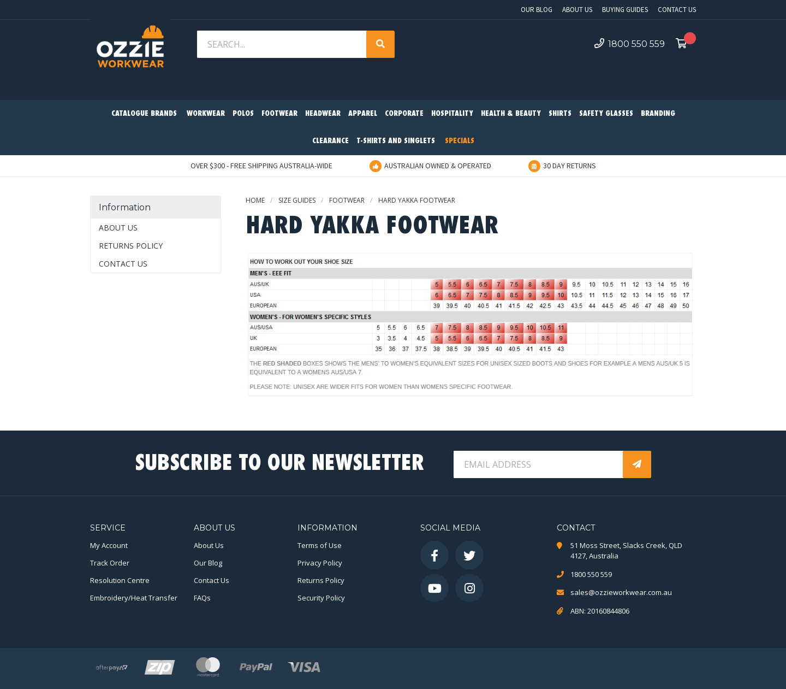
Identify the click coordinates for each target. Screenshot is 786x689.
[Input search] (282, 44)
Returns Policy (131, 245)
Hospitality (452, 113)
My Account (109, 545)
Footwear (279, 113)
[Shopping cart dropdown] (684, 44)
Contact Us (677, 9)
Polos (243, 113)
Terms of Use (319, 545)
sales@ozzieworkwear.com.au (621, 592)
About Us (577, 9)
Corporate (404, 113)
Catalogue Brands (144, 113)
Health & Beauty (511, 113)
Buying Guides (625, 9)
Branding (658, 113)
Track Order (109, 563)
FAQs (202, 598)
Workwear (206, 113)
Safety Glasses (606, 113)
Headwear (323, 113)
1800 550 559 (629, 43)
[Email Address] (539, 464)
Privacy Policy (319, 563)
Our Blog (536, 9)
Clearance (330, 141)
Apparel (362, 113)
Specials (459, 141)
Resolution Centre (120, 580)
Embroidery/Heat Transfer (133, 598)
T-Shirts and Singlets (395, 141)
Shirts (560, 113)
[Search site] (380, 44)
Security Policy (321, 598)
